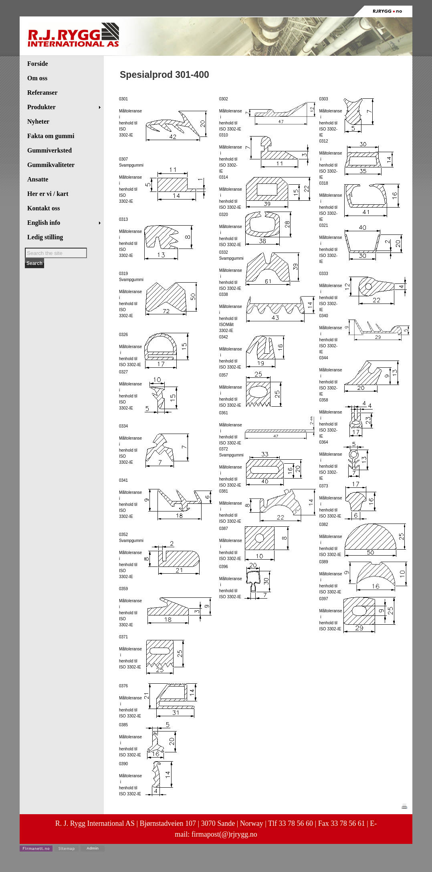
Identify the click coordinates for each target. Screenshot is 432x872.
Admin (93, 848)
